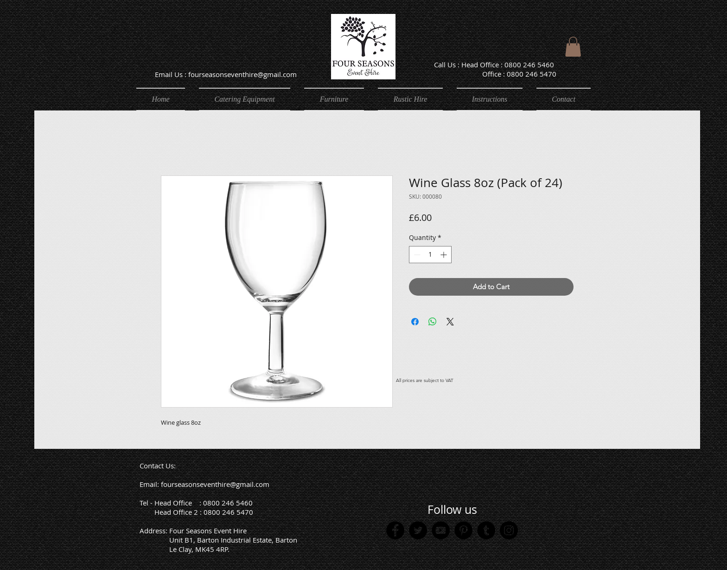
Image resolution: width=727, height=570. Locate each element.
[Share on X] (450, 321)
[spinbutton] (430, 254)
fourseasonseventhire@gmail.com (215, 484)
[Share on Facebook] (415, 321)
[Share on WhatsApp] (432, 321)
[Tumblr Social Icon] (486, 530)
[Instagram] (509, 530)
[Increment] (444, 254)
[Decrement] (416, 254)
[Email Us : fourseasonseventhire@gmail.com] (225, 74)
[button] (573, 47)
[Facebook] (395, 530)
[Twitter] (418, 530)
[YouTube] (441, 530)
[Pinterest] (463, 530)
